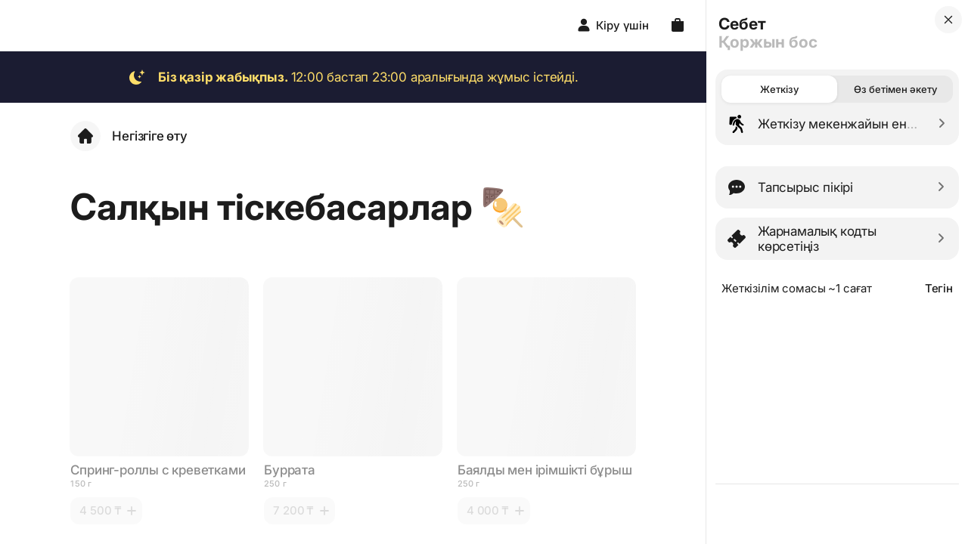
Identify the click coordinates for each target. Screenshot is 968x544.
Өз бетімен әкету (895, 89)
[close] (948, 19)
